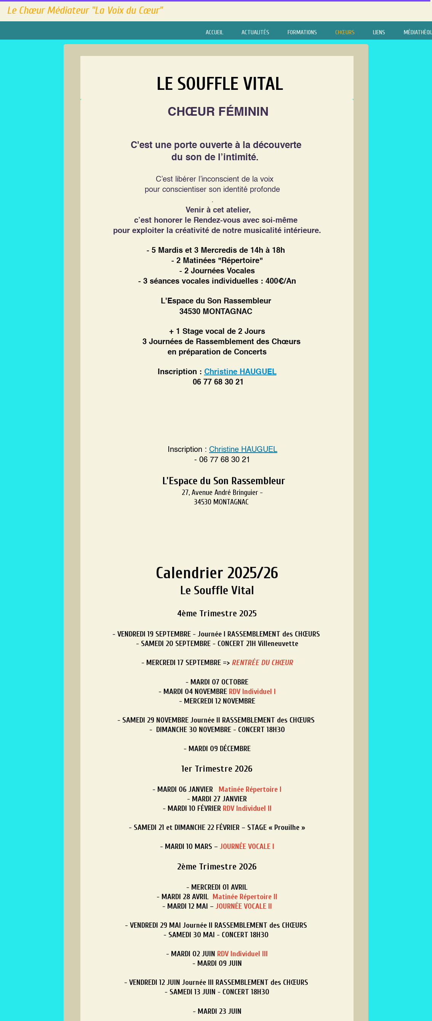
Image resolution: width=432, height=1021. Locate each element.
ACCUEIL (214, 32)
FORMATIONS (302, 32)
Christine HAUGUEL (240, 372)
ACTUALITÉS (255, 32)
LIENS (379, 32)
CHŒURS (345, 32)
